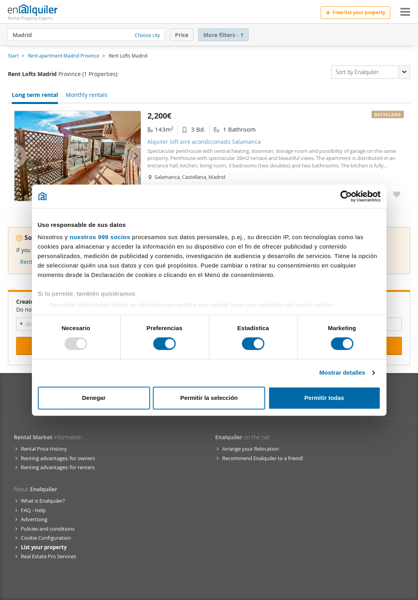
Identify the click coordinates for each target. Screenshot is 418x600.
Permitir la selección (209, 397)
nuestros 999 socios (100, 237)
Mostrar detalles (342, 373)
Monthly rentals (87, 94)
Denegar (94, 397)
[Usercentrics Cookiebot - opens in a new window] (346, 196)
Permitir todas (324, 397)
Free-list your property (355, 12)
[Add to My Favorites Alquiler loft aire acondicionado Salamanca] (397, 194)
